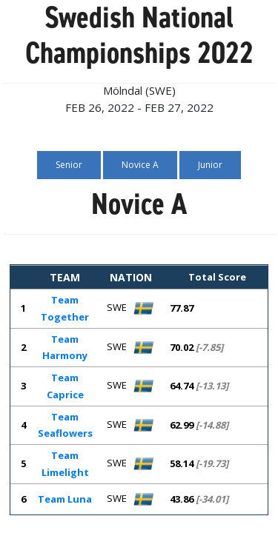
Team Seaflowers (65, 425)
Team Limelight (65, 464)
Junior (210, 164)
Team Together (65, 308)
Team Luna (65, 499)
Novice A (140, 164)
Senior (69, 164)
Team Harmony (64, 347)
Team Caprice (65, 386)
